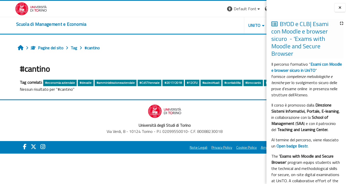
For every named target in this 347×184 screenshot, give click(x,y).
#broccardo (241, 82)
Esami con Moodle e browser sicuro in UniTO (306, 67)
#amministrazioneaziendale (103, 82)
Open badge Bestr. (292, 146)
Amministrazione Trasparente (237, 155)
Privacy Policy (174, 155)
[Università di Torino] (16, 8)
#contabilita (220, 82)
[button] (196, 9)
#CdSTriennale (137, 82)
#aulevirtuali (198, 82)
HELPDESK (235, 25)
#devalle (73, 82)
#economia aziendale (47, 82)
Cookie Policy (198, 155)
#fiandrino (16, 90)
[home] (36, 24)
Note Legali (151, 155)
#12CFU (179, 82)
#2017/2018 (161, 82)
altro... (31, 90)
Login (257, 9)
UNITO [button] (206, 25)
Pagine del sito (34, 48)
